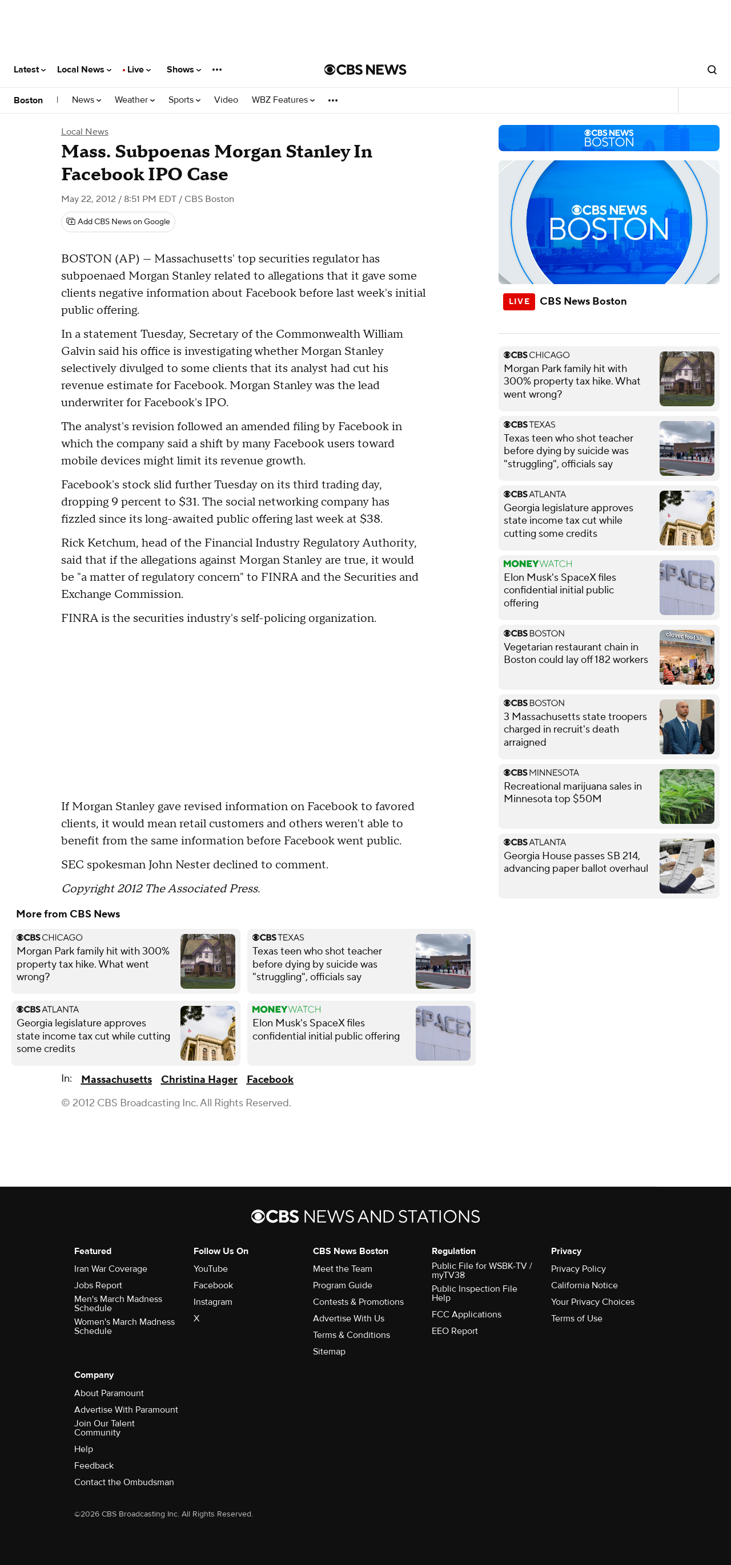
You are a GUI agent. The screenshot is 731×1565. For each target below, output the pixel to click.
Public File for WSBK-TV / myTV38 (482, 1270)
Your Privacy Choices (592, 1302)
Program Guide (342, 1285)
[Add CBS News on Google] (118, 222)
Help (83, 1449)
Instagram (213, 1302)
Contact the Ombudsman (124, 1482)
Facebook (270, 1079)
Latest (30, 69)
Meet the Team (342, 1268)
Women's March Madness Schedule (124, 1326)
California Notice (584, 1285)
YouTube (211, 1268)
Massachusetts (116, 1079)
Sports (184, 100)
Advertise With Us (348, 1318)
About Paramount (109, 1393)
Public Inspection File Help (474, 1293)
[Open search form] (712, 69)
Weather (135, 100)
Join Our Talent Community (104, 1428)
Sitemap (329, 1351)
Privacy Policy (578, 1268)
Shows (184, 69)
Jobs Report (98, 1285)
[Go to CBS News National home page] (365, 69)
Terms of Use (577, 1318)
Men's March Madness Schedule (118, 1304)
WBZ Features (283, 100)
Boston (28, 100)
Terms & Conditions (351, 1335)
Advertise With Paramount (126, 1409)
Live (139, 69)
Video (226, 100)
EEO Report (455, 1331)
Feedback (94, 1465)
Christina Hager (199, 1079)
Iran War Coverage (110, 1268)
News (86, 100)
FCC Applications (466, 1314)
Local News (84, 69)
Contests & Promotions (358, 1302)
